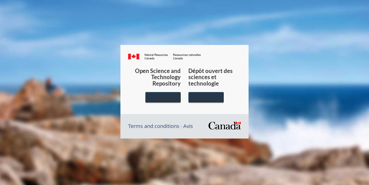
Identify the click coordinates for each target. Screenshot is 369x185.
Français (206, 97)
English (163, 97)
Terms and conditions (153, 126)
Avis (188, 126)
